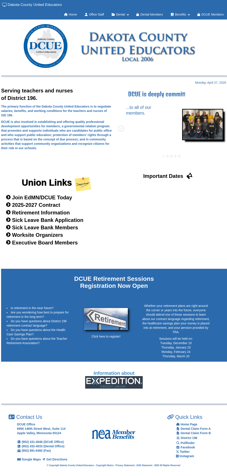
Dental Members (149, 14)
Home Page (186, 424)
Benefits (178, 14)
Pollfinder (185, 443)
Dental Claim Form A (193, 428)
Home (70, 14)
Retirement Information (41, 213)
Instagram (185, 456)
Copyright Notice (105, 465)
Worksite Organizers (37, 235)
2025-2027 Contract (36, 205)
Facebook (185, 447)
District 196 (186, 438)
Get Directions (54, 459)
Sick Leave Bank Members (45, 227)
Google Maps (29, 459)
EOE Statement (144, 465)
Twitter (183, 451)
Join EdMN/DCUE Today (42, 197)
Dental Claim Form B (193, 433)
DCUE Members (210, 14)
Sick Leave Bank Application (47, 220)
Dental (118, 14)
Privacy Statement (125, 465)
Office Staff (94, 14)
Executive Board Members (45, 243)
